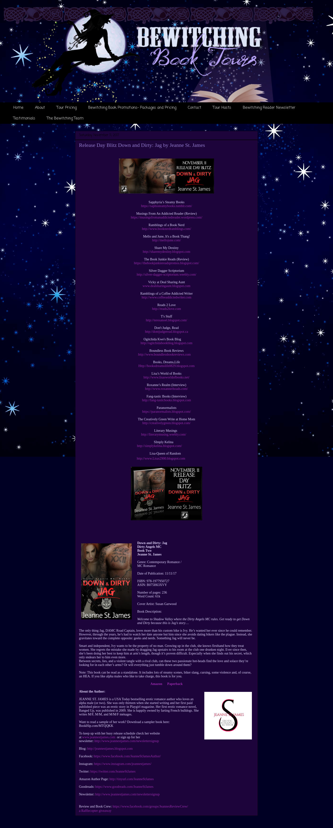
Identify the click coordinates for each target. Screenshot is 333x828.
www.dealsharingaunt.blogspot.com (167, 286)
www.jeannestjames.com (98, 737)
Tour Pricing (67, 108)
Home (18, 108)
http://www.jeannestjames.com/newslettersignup (126, 741)
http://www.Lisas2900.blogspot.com (161, 458)
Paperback (175, 684)
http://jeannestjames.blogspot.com (110, 748)
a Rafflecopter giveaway (95, 811)
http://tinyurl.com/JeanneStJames (131, 779)
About (40, 108)
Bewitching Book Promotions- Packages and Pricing (132, 108)
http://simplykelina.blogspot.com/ (159, 446)
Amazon (156, 684)
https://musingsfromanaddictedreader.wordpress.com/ (166, 217)
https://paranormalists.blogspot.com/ (166, 411)
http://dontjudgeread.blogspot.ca (166, 331)
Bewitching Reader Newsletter (269, 108)
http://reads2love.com (166, 309)
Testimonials (24, 118)
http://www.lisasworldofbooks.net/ (166, 377)
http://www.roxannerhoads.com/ (166, 389)
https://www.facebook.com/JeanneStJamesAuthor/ (127, 756)
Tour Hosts (222, 108)
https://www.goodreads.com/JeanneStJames (124, 786)
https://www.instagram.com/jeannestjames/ (122, 764)
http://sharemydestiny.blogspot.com (166, 251)
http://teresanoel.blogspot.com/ (166, 320)
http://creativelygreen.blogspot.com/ (166, 423)
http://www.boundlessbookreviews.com (164, 354)
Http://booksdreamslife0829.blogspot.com (166, 366)
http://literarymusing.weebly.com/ (163, 434)
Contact (194, 108)
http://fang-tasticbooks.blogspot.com (166, 400)
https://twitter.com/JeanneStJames (113, 771)
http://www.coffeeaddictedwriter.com (166, 297)
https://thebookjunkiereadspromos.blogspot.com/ (166, 263)
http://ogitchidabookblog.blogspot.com (166, 343)
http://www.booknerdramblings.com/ (166, 229)
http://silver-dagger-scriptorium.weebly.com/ (166, 274)
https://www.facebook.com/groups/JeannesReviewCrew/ (150, 806)
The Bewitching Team (65, 118)
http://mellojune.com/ (166, 240)
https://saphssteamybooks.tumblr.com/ (166, 206)
